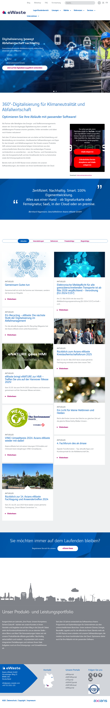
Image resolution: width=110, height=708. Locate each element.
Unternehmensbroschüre (84, 175)
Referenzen (54, 241)
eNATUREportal (71, 677)
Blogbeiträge (85, 241)
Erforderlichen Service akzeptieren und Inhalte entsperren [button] (87, 162)
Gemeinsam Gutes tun (17, 284)
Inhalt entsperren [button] (87, 151)
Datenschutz (12, 700)
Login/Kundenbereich (40, 10)
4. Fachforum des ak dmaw (69, 443)
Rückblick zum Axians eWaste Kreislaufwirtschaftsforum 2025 (71, 353)
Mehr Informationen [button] (87, 147)
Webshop (37, 2)
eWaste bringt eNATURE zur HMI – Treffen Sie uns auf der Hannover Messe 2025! (26, 379)
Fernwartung (56, 2)
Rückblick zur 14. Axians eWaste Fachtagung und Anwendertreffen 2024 (26, 500)
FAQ (46, 2)
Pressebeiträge (69, 241)
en (107, 2)
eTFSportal (69, 679)
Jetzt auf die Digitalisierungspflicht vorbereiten (24, 68)
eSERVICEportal (71, 682)
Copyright (21, 700)
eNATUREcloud (71, 685)
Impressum (31, 700)
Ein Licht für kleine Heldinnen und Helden (72, 411)
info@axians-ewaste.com (11, 683)
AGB (4, 700)
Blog (28, 2)
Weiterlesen (11, 299)
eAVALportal (70, 687)
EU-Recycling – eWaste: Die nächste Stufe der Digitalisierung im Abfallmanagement (25, 317)
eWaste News (68, 548)
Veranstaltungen (38, 241)
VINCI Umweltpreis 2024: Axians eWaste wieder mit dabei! (27, 442)
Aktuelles (23, 241)
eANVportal (70, 674)
